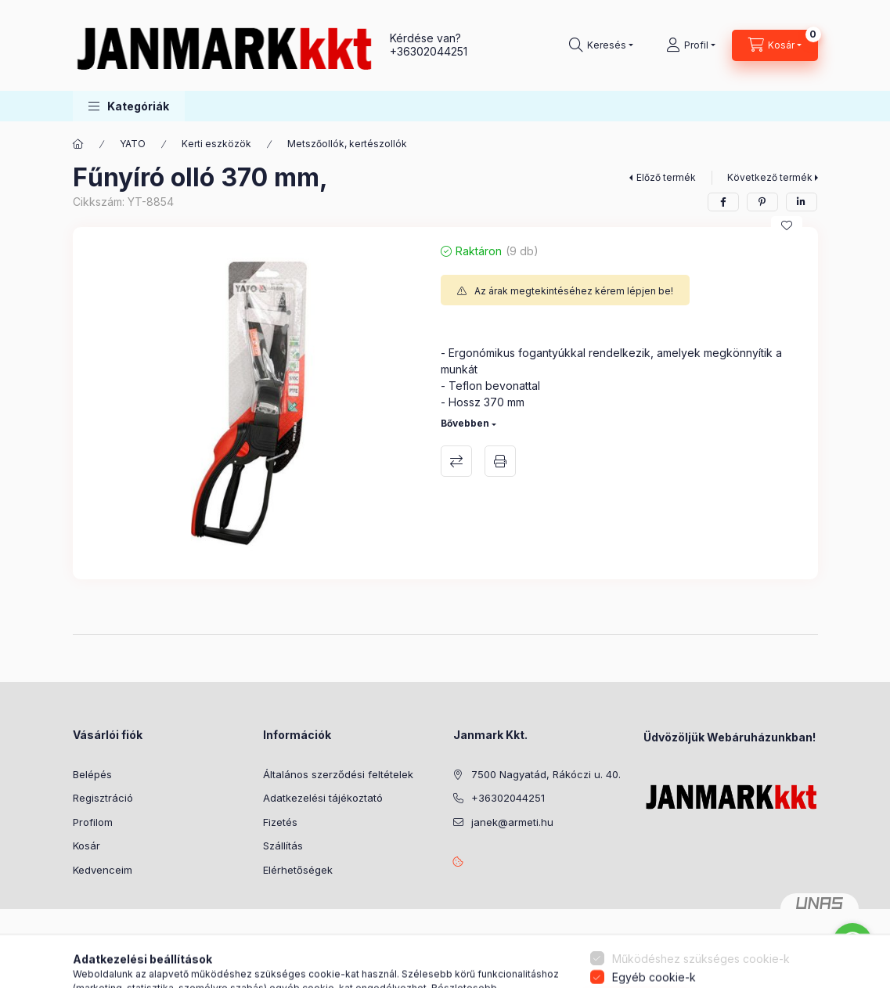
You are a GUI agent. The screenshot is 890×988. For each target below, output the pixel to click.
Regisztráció (103, 797)
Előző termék (666, 177)
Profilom (93, 822)
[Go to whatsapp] (852, 942)
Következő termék (770, 177)
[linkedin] (801, 202)
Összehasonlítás (456, 461)
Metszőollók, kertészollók (347, 144)
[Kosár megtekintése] (775, 45)
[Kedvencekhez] (786, 225)
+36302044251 (428, 51)
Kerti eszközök (216, 144)
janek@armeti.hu (512, 822)
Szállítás (283, 845)
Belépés (92, 774)
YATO (133, 144)
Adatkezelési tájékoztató (323, 797)
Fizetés (280, 822)
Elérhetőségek (298, 870)
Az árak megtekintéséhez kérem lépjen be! (573, 291)
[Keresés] (601, 45)
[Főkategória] (78, 144)
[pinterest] (762, 202)
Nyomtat (500, 461)
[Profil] (691, 45)
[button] (129, 106)
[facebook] (723, 202)
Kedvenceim (102, 870)
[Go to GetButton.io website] (852, 972)
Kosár (86, 845)
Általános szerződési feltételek (338, 774)
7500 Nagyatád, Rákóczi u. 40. (546, 774)
